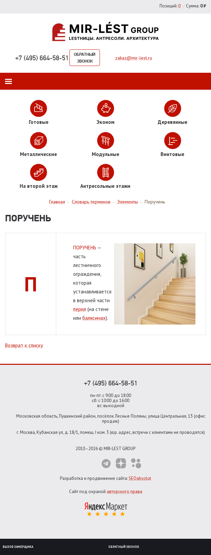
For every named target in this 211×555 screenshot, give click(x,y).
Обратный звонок (85, 57)
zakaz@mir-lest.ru (133, 58)
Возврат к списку (24, 345)
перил (79, 309)
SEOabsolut (140, 478)
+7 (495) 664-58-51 (42, 58)
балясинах (94, 318)
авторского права (124, 491)
